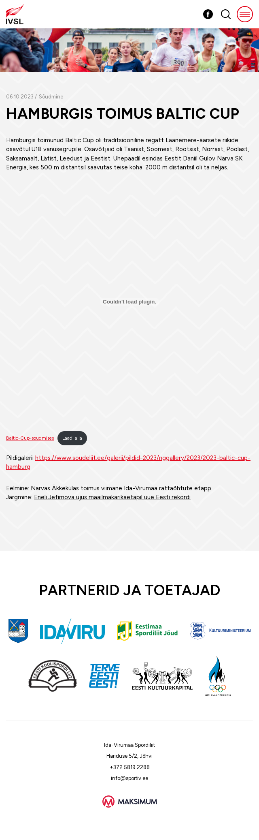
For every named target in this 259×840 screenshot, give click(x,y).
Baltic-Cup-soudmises (30, 438)
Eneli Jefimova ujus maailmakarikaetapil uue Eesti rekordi (112, 497)
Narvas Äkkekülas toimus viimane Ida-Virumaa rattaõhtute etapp (121, 488)
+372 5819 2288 (130, 767)
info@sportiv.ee (129, 778)
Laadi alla (72, 438)
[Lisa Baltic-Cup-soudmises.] (129, 301)
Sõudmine (51, 97)
